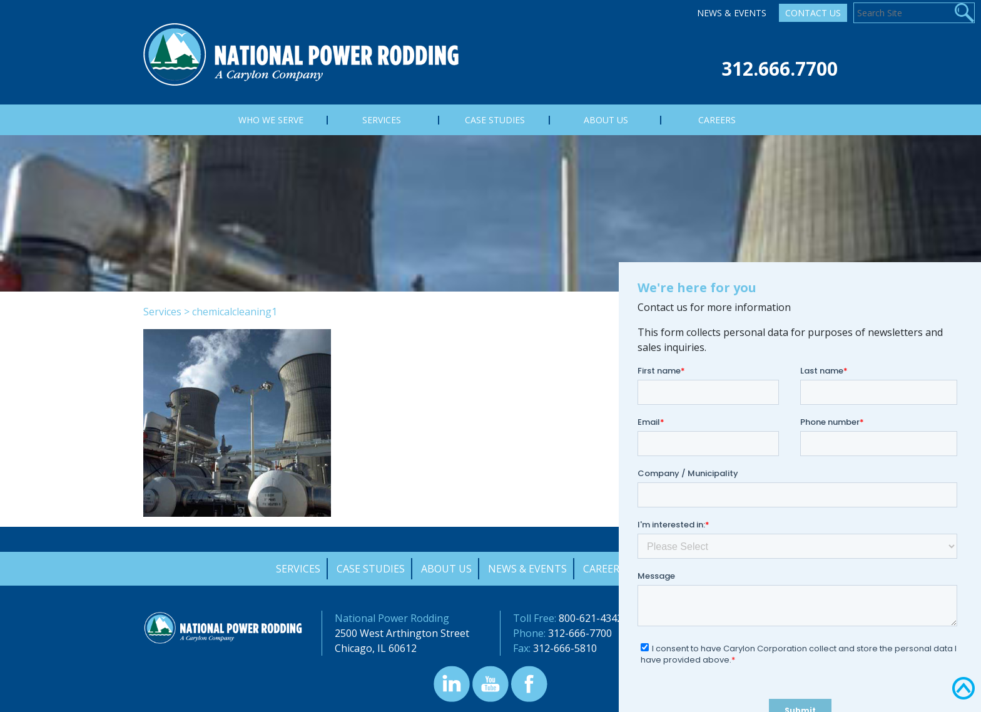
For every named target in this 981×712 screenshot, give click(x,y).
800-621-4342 (591, 618)
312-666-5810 (565, 648)
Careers (604, 569)
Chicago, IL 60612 (376, 648)
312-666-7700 (580, 633)
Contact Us (813, 13)
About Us (446, 569)
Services (162, 311)
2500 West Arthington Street (402, 633)
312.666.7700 (779, 68)
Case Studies (371, 569)
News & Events (731, 13)
